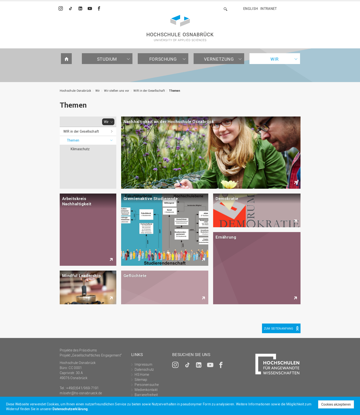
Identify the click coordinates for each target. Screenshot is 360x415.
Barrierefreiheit (146, 394)
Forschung (163, 59)
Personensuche (147, 384)
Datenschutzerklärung (70, 409)
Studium (107, 59)
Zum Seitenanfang (278, 328)
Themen (174, 90)
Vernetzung (219, 59)
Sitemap (141, 379)
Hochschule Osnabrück (75, 90)
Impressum (143, 364)
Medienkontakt (146, 389)
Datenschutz (144, 369)
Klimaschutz (80, 149)
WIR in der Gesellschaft (149, 90)
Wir (274, 59)
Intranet (268, 8)
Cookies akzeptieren (336, 404)
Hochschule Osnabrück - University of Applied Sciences (180, 28)
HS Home (142, 374)
